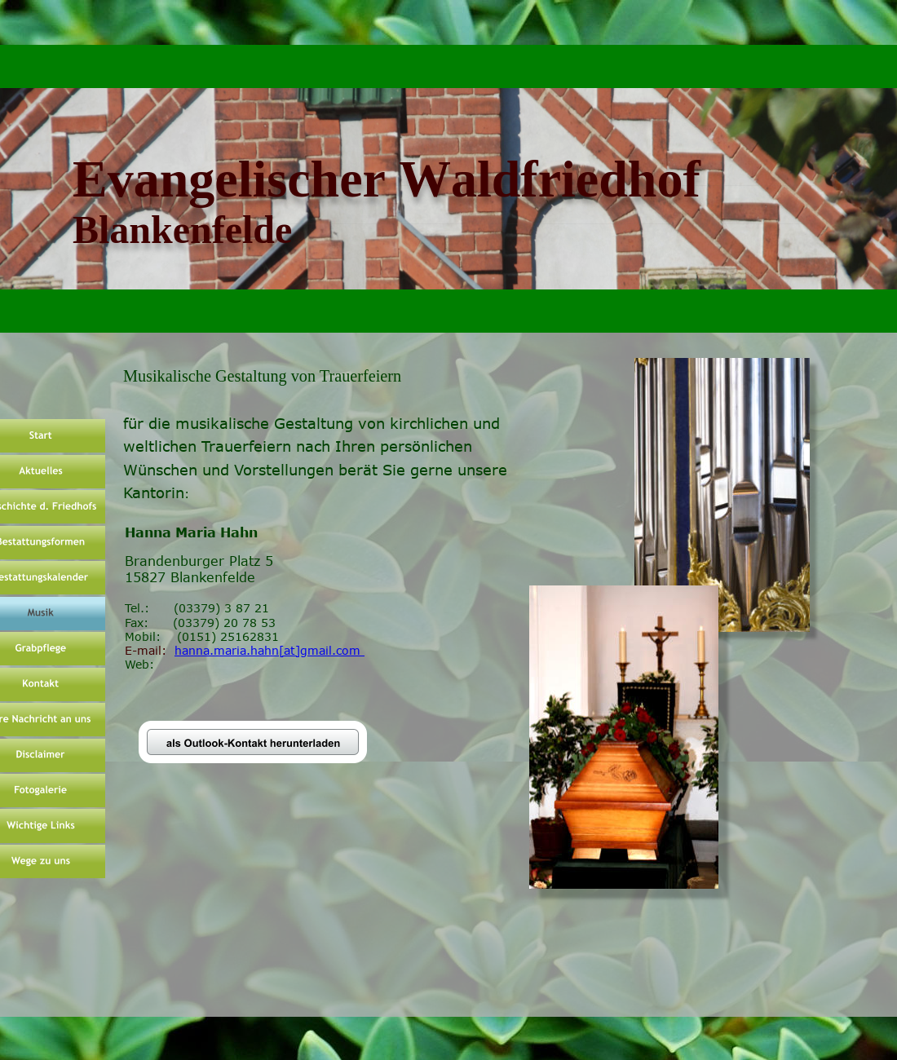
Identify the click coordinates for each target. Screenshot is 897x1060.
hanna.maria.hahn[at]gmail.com (270, 650)
